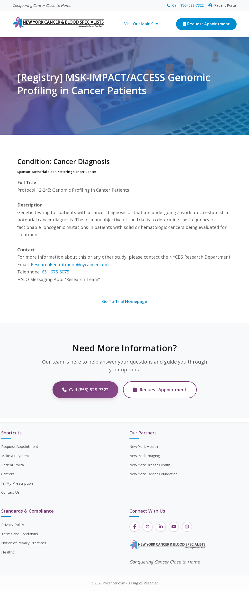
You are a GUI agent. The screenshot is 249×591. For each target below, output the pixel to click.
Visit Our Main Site (141, 24)
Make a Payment (15, 455)
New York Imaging (144, 455)
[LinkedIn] (161, 527)
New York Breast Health (149, 464)
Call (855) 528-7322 (185, 5)
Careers (8, 473)
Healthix (8, 552)
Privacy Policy (12, 524)
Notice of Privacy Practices (23, 542)
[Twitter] (147, 527)
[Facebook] (134, 527)
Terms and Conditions (19, 533)
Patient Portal (222, 5)
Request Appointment (206, 24)
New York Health (143, 446)
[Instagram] (187, 527)
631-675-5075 (55, 272)
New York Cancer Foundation (153, 473)
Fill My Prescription (17, 483)
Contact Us (10, 492)
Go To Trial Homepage (124, 301)
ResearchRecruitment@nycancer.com (70, 264)
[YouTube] (174, 527)
